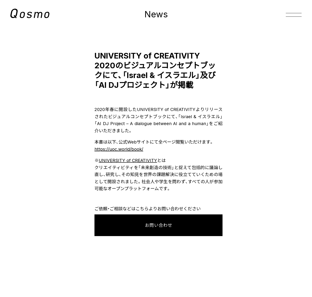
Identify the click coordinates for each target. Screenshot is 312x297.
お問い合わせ (158, 225)
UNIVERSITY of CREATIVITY (128, 160)
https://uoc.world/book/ (118, 149)
